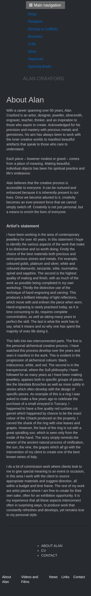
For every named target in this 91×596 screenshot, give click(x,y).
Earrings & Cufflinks (43, 29)
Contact (79, 577)
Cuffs (32, 44)
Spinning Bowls (39, 66)
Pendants (35, 21)
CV (43, 551)
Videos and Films (29, 579)
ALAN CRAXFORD (43, 78)
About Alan (6, 579)
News (53, 577)
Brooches (35, 36)
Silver (32, 51)
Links (65, 577)
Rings (32, 14)
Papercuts (35, 59)
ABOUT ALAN (52, 546)
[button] (45, 5)
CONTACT (49, 555)
